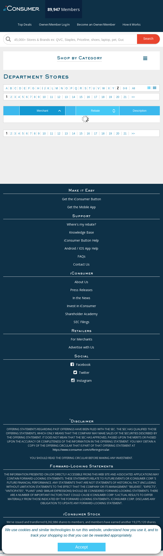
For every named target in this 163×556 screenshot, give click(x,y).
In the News (81, 298)
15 (80, 97)
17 (95, 97)
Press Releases (81, 290)
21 (125, 97)
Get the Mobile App (81, 207)
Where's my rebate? (81, 224)
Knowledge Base (81, 232)
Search (148, 38)
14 (73, 97)
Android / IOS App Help (81, 248)
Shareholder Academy (81, 314)
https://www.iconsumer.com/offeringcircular (81, 450)
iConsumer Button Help (81, 240)
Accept (81, 547)
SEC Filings (81, 322)
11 (51, 97)
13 (66, 97)
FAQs (81, 256)
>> (133, 97)
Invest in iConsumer (81, 306)
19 (110, 97)
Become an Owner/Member (96, 24)
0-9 (125, 88)
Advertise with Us (81, 347)
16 (88, 97)
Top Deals (25, 24)
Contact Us (81, 264)
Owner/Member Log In (54, 24)
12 (58, 97)
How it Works (132, 24)
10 (44, 97)
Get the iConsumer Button (81, 199)
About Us (81, 282)
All (133, 88)
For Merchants (81, 339)
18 (102, 97)
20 (117, 97)
